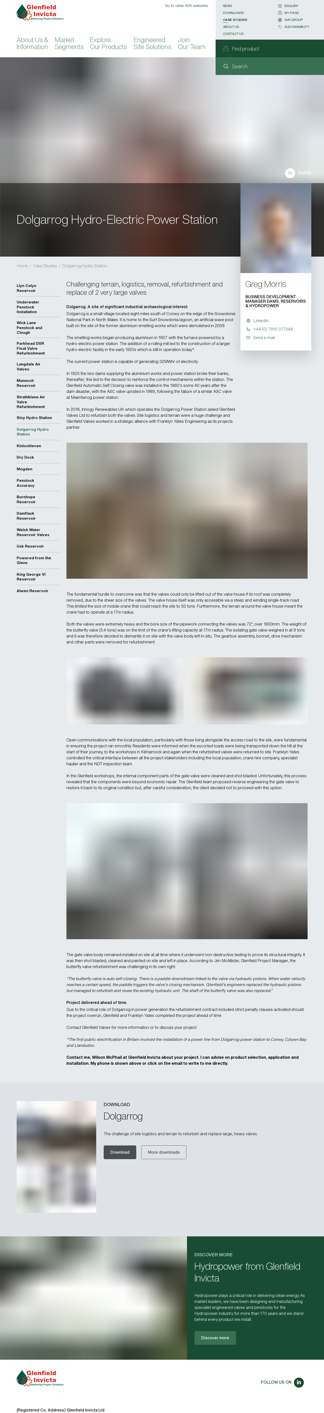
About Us (231, 26)
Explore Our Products (108, 44)
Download (120, 1152)
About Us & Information (32, 44)
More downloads (164, 1152)
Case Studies (235, 19)
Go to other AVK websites (186, 5)
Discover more (215, 1338)
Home (22, 266)
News (227, 5)
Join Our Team (192, 44)
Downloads (233, 12)
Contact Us (233, 33)
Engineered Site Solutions (152, 44)
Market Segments (69, 44)
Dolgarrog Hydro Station (84, 266)
